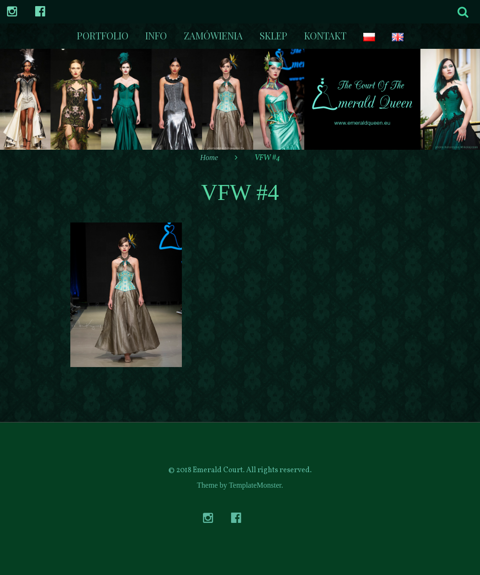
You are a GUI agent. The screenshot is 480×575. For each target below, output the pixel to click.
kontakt (325, 35)
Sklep (273, 35)
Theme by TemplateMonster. (240, 485)
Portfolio (102, 35)
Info (156, 35)
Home (209, 157)
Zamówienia (213, 35)
